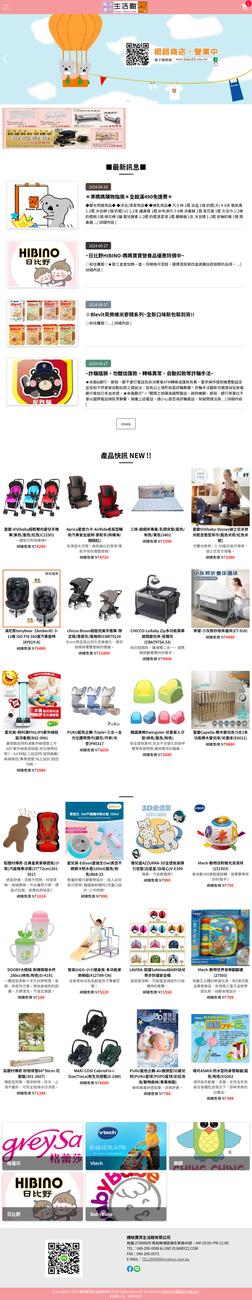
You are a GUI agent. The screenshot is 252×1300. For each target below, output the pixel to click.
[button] (124, 101)
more (126, 424)
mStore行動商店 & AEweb (180, 1291)
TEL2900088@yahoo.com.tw (165, 1259)
